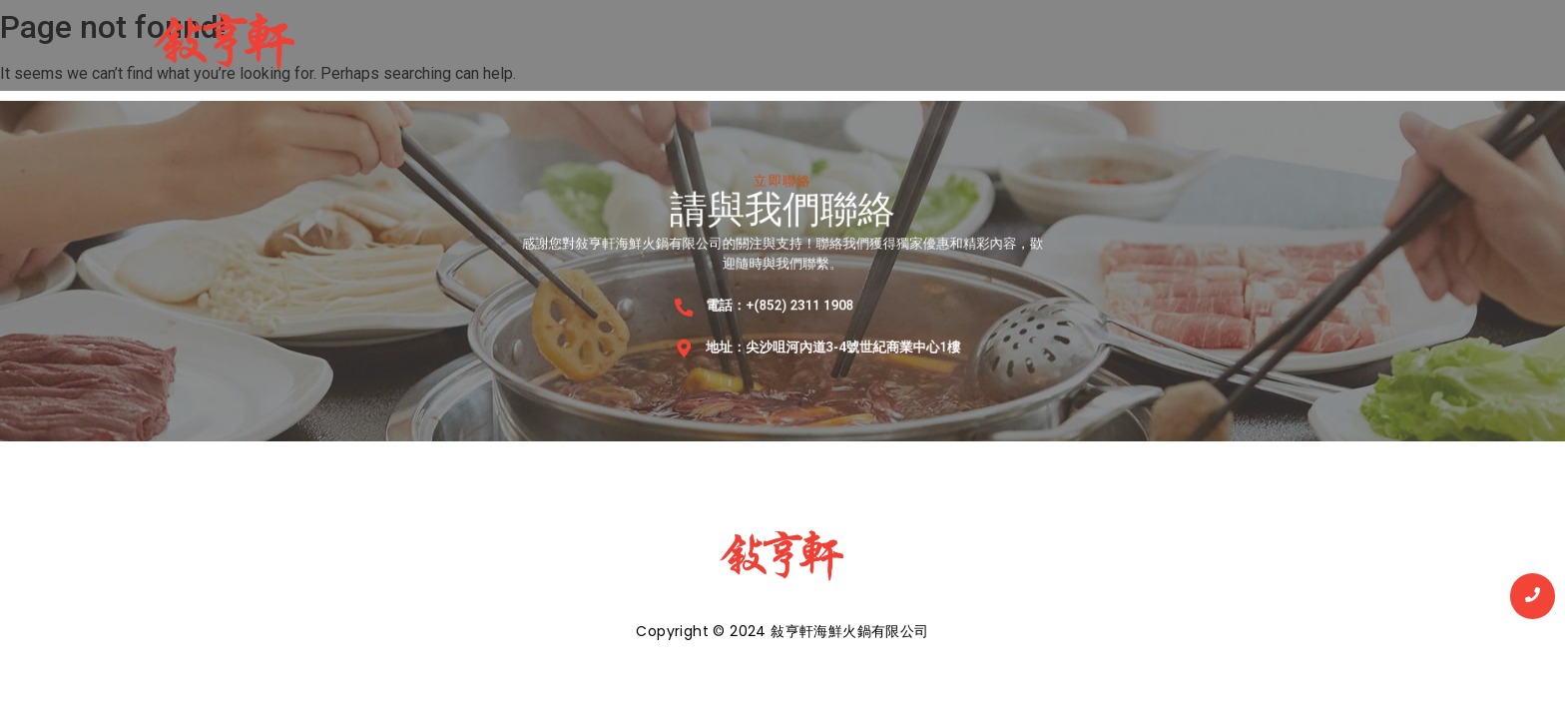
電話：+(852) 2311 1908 (780, 302)
